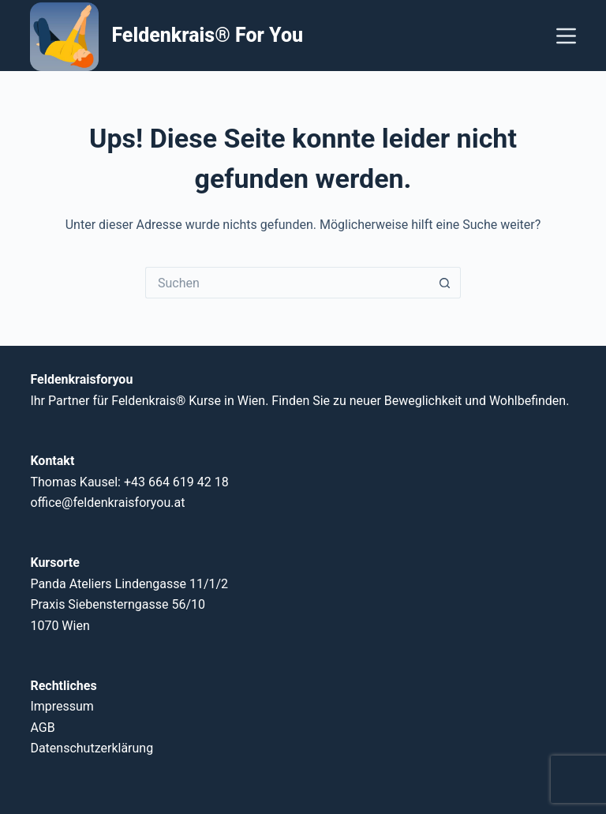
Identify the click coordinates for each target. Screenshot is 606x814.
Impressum (62, 706)
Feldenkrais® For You (207, 35)
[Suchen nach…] (287, 282)
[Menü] (566, 36)
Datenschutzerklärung (91, 748)
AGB (42, 727)
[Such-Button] (445, 282)
